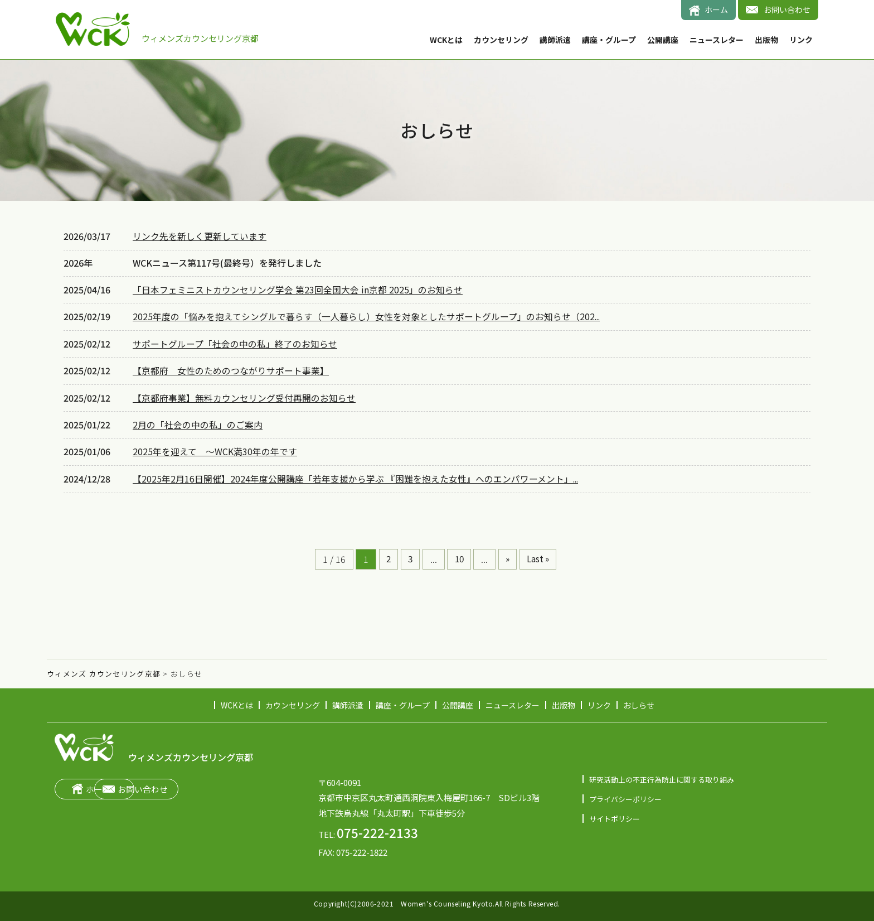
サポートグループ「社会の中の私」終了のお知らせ (235, 342)
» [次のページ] (508, 554)
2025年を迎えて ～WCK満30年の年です (215, 448)
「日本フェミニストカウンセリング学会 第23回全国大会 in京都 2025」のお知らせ (298, 289)
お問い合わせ (787, 9)
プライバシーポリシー (625, 793)
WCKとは (446, 39)
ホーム (716, 9)
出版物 (766, 39)
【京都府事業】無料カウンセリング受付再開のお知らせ (244, 395)
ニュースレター (717, 39)
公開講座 (662, 39)
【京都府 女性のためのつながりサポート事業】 (231, 368)
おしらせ (638, 699)
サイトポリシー (614, 812)
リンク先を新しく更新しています (199, 236)
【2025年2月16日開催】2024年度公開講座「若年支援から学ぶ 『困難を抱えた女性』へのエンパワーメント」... (356, 474)
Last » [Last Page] (541, 554)
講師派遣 (555, 39)
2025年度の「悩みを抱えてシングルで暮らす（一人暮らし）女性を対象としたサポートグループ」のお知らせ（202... (367, 315)
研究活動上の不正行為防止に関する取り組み (661, 774)
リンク (801, 39)
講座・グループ (609, 39)
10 (458, 554)
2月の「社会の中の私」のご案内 (198, 421)
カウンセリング (501, 39)
